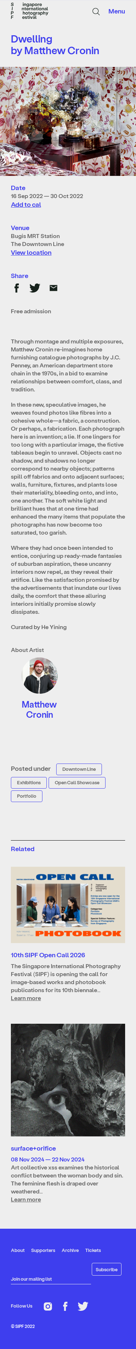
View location (31, 252)
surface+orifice (33, 1148)
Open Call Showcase (77, 782)
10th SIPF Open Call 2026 (48, 954)
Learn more (26, 997)
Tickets (93, 1250)
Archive (70, 1250)
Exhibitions (29, 782)
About (18, 1250)
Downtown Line (79, 769)
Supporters (43, 1250)
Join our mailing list (31, 1278)
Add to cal (26, 204)
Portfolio (26, 795)
